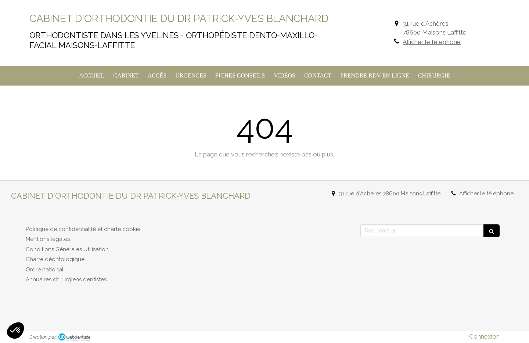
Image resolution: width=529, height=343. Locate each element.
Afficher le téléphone (432, 42)
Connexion (484, 336)
